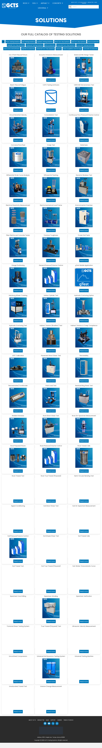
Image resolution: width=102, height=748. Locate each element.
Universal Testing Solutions (50, 46)
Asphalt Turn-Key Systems (29, 46)
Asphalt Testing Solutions (52, 42)
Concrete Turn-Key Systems (86, 46)
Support (53, 725)
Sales (47, 725)
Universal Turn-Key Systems (76, 50)
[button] (45, 728)
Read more (18, 85)
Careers (59, 725)
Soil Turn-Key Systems (89, 42)
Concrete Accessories (62, 54)
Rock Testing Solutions (15, 42)
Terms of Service (68, 725)
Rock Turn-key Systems (71, 42)
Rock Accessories (11, 46)
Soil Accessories (68, 46)
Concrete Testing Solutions (17, 50)
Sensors (90, 50)
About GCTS (32, 725)
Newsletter (41, 725)
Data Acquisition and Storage (41, 54)
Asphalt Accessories (56, 50)
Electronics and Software (38, 50)
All (4, 42)
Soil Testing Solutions (33, 42)
